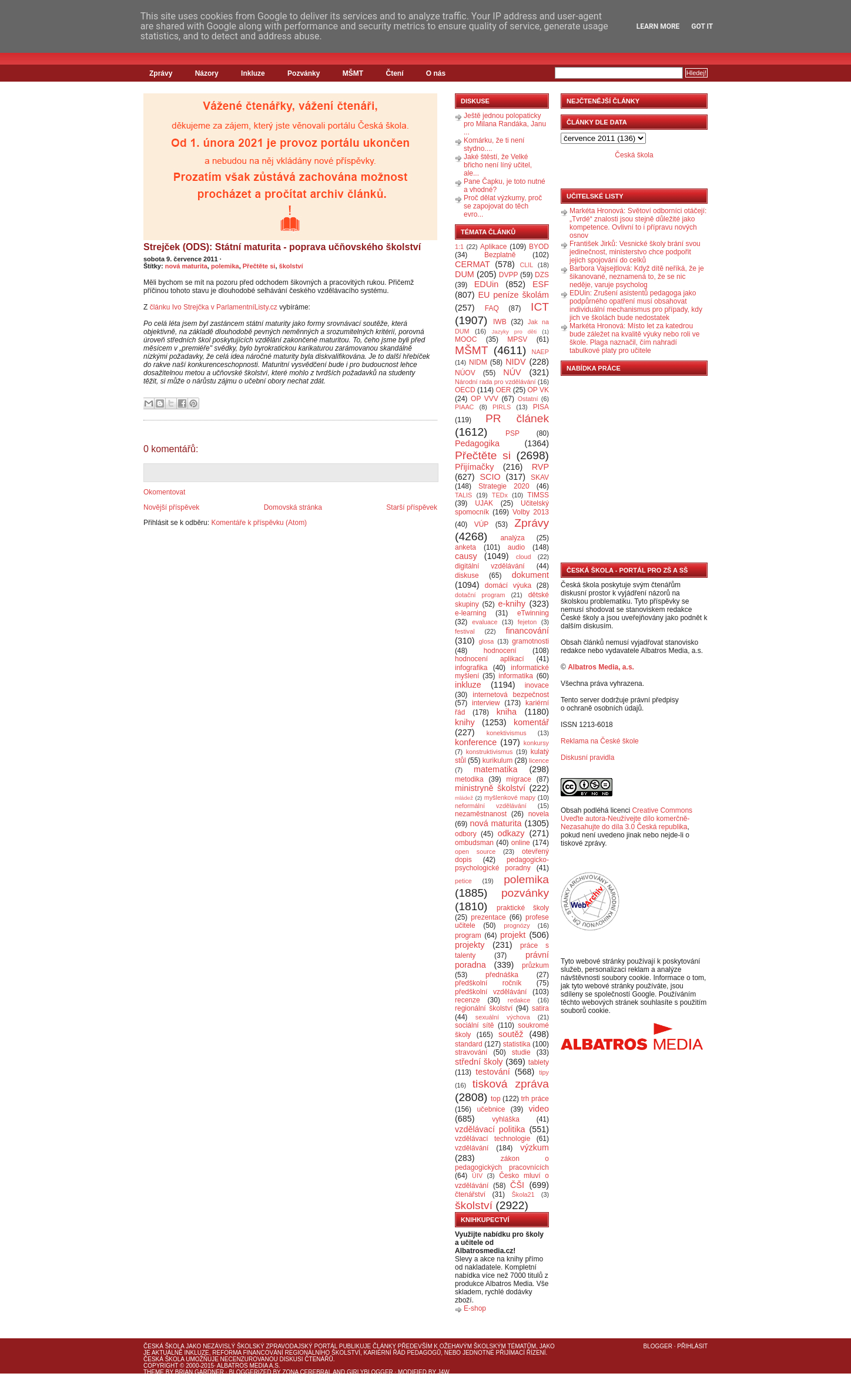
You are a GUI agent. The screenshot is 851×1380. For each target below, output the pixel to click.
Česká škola (634, 155)
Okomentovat (164, 492)
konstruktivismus (489, 751)
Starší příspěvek (411, 507)
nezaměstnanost (481, 814)
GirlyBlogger (370, 1372)
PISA (541, 407)
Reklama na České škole (600, 741)
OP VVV (484, 399)
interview (486, 703)
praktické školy (523, 908)
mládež (464, 798)
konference (476, 742)
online (520, 843)
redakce (519, 1000)
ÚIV (477, 1175)
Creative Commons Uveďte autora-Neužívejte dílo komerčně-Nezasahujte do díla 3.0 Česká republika (626, 818)
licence (539, 760)
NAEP (540, 351)
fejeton (527, 621)
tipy (544, 1072)
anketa (465, 547)
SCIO (490, 477)
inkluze (468, 684)
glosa (486, 641)
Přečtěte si (259, 266)
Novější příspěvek (171, 507)
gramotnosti (530, 641)
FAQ (492, 308)
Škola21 (523, 1194)
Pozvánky (303, 73)
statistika (517, 1044)
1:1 (459, 246)
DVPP (508, 275)
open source (475, 851)
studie (521, 1052)
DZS (542, 275)
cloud (523, 556)
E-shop (475, 1308)
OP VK (538, 390)
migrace (518, 779)
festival (465, 631)
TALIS (463, 495)
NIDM (478, 362)
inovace (537, 685)
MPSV (517, 339)
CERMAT (472, 264)
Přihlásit (692, 1346)
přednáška (501, 975)
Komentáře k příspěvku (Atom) (259, 523)
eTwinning (533, 613)
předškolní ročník (488, 983)
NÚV (512, 372)
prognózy (517, 925)
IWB (500, 322)
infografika (471, 668)
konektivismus (507, 732)
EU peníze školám (513, 294)
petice (463, 880)
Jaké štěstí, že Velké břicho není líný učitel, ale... (498, 165)
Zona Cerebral (306, 1372)
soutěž (510, 1034)
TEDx (500, 495)
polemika (225, 266)
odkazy (511, 833)
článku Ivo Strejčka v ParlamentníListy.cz (213, 307)
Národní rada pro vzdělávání (495, 381)
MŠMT (353, 73)
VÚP (481, 524)
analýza (512, 538)
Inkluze (253, 73)
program (468, 935)
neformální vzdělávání (491, 805)
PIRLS (501, 406)
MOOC (466, 339)
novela (538, 814)
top (496, 1099)
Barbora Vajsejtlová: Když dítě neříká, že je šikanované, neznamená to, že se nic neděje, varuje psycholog (636, 276)
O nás (435, 73)
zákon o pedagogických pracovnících (502, 1163)
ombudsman (474, 843)
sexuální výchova (502, 1017)
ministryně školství (490, 788)
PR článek (517, 418)
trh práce (535, 1099)
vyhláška (506, 1119)
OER (503, 390)
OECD (465, 390)
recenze (467, 1000)
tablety (538, 1062)
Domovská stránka (293, 507)
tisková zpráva (511, 1084)
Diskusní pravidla (587, 757)
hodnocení (500, 651)
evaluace (484, 621)
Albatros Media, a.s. (601, 667)
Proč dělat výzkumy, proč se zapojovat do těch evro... (503, 206)
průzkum (535, 965)
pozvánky (525, 893)
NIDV (515, 361)
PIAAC (464, 406)
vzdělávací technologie (492, 1139)
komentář (531, 722)
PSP (512, 433)
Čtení (394, 73)
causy (466, 556)
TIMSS (538, 495)
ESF (540, 284)
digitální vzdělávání (490, 566)
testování (492, 1071)
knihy (465, 722)
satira (540, 1008)
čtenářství (470, 1194)
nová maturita (186, 266)
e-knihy (511, 603)
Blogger (658, 1346)
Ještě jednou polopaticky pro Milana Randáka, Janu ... (505, 124)
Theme (153, 1372)
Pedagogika (477, 443)
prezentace (488, 917)
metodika (469, 779)
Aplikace (493, 247)
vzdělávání (471, 1148)
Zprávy (160, 73)
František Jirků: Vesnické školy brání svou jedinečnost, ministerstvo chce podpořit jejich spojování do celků (635, 252)
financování (527, 630)
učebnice (491, 1109)
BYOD (539, 247)
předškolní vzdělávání (491, 992)
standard (469, 1044)
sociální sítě (474, 1025)
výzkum (534, 1147)
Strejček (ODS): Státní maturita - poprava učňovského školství (282, 247)
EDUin (486, 284)
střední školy (479, 1061)
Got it (702, 26)
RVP (540, 467)
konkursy (536, 742)
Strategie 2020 (504, 486)
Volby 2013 (530, 512)
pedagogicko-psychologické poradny (502, 864)
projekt (512, 935)
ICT (540, 307)
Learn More (658, 26)
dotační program (480, 594)
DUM (464, 274)
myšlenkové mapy (509, 797)
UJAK (484, 503)
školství (291, 266)
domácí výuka (508, 585)
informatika (515, 676)
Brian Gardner (199, 1372)
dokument (530, 575)
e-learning (470, 613)
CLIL (526, 264)
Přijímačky (474, 467)
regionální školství (483, 1008)
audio (516, 547)
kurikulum (497, 760)
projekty (469, 945)
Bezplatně (499, 255)
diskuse (467, 575)
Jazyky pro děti (514, 331)
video (539, 1108)
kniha (507, 711)
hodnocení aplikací (489, 659)
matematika (495, 769)
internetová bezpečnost (511, 695)
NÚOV (465, 373)
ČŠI (517, 1185)
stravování (471, 1052)
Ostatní (528, 398)
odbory (466, 834)
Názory (207, 73)
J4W (444, 1372)
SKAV (540, 477)
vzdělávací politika (490, 1129)
